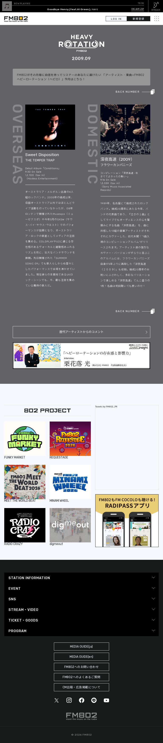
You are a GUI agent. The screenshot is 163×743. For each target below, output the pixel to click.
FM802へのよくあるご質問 (81, 677)
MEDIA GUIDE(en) (81, 657)
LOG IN (116, 18)
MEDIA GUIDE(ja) (81, 646)
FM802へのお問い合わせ (81, 667)
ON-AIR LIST (137, 9)
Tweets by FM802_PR (106, 406)
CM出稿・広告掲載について (82, 687)
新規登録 (139, 18)
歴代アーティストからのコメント (81, 332)
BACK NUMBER (128, 91)
